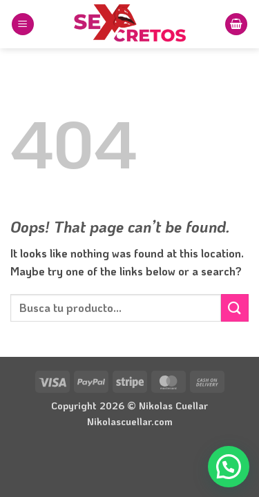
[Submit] (235, 307)
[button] (23, 24)
